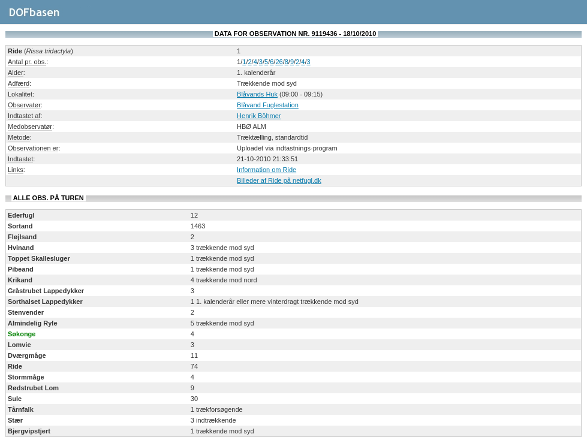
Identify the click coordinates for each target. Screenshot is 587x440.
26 (278, 61)
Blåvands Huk (257, 94)
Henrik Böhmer (259, 115)
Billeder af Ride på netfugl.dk (279, 180)
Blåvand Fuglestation (268, 105)
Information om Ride (266, 169)
